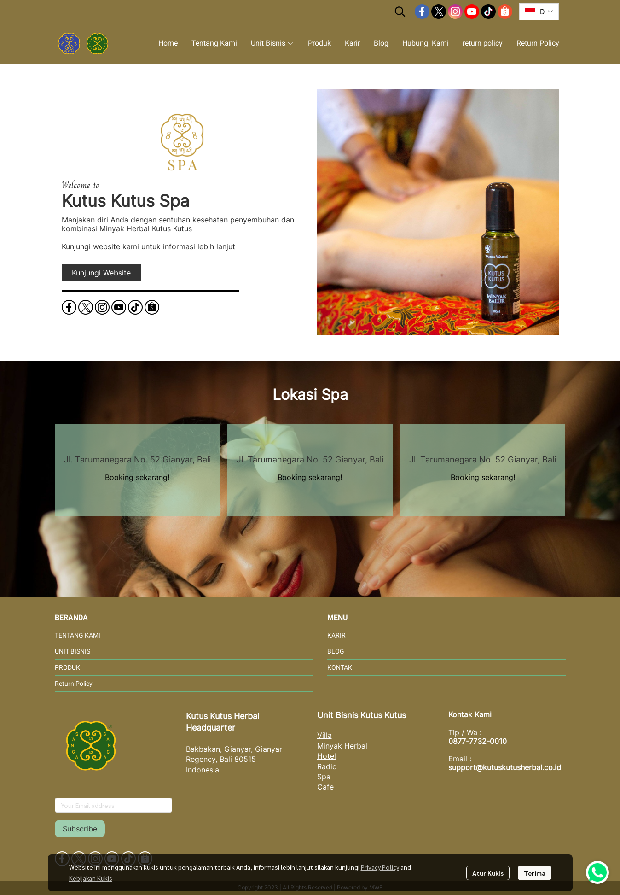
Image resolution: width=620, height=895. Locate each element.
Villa (324, 735)
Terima (534, 873)
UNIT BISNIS (72, 651)
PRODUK (67, 667)
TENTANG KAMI (77, 635)
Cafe (325, 786)
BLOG (335, 651)
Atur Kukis (488, 873)
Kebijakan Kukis (90, 878)
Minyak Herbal (342, 745)
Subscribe (80, 828)
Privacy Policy (380, 867)
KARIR (336, 635)
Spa (323, 776)
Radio (327, 766)
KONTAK (339, 667)
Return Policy (74, 683)
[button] (400, 11)
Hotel (326, 755)
